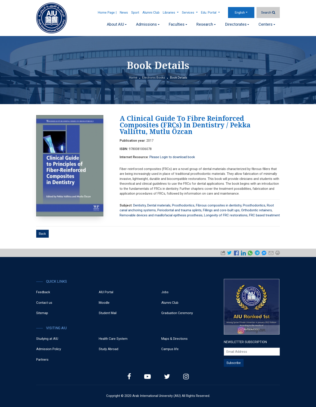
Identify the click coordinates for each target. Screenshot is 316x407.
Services (190, 12)
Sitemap (42, 313)
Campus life (170, 349)
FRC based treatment (264, 215)
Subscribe (233, 363)
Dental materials (159, 205)
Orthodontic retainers (256, 210)
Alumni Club (151, 12)
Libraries (171, 12)
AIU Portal (106, 292)
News (124, 12)
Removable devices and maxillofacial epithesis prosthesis (161, 215)
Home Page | (107, 12)
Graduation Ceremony (177, 313)
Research (206, 24)
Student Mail (108, 313)
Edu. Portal (210, 12)
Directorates (237, 24)
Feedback (43, 292)
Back (42, 234)
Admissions (148, 24)
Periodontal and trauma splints (179, 210)
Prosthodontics (183, 205)
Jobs (165, 292)
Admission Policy (48, 349)
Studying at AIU (47, 339)
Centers (267, 24)
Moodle (104, 303)
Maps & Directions (174, 339)
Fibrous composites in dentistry (218, 205)
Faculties (178, 24)
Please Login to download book (172, 157)
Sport (135, 12)
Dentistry (139, 205)
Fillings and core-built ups (221, 210)
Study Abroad (108, 349)
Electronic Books (153, 77)
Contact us (44, 303)
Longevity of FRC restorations (226, 215)
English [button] (240, 12)
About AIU (117, 24)
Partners (42, 360)
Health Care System (113, 339)
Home (133, 77)
